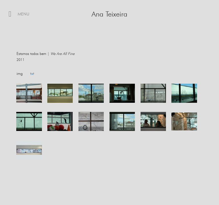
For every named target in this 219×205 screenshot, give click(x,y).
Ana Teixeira (109, 14)
